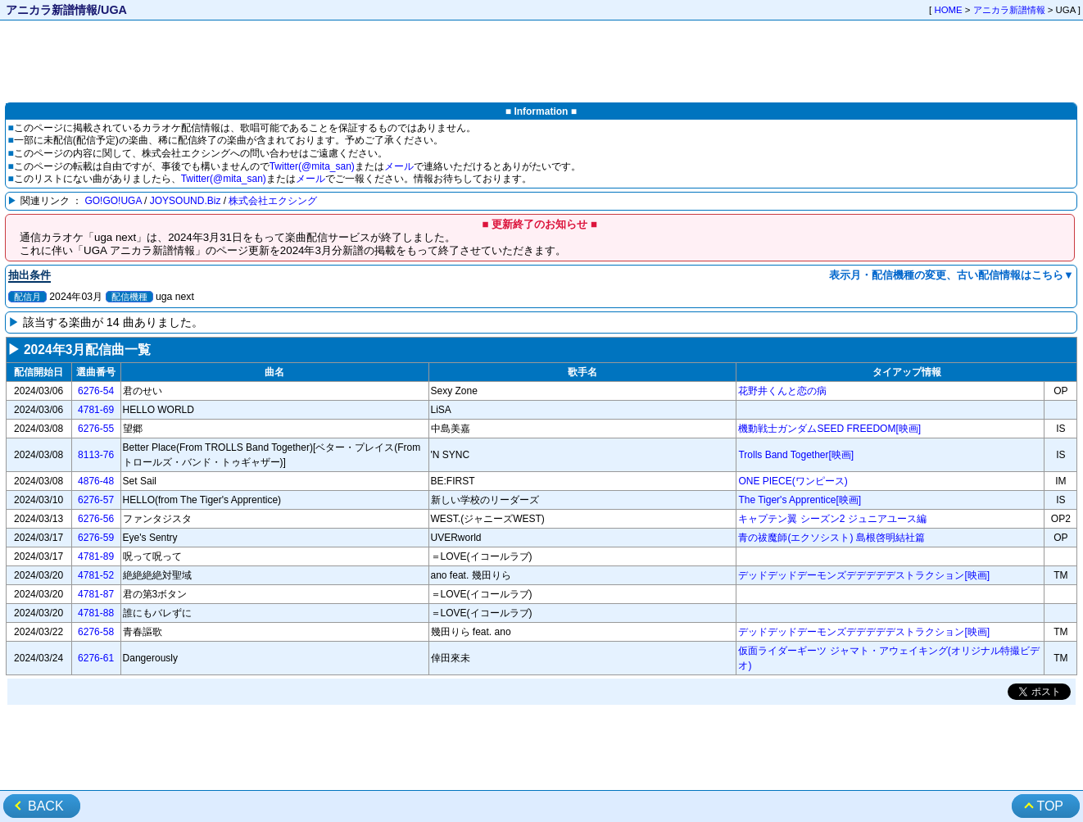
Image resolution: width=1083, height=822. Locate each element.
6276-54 (96, 391)
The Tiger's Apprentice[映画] (799, 500)
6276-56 (96, 519)
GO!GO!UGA (112, 201)
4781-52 (96, 575)
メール (399, 166)
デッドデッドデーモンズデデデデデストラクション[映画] (864, 575)
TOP (1049, 806)
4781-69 (96, 410)
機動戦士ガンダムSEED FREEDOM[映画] (829, 428)
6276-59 (96, 537)
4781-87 (96, 594)
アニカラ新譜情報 (1009, 10)
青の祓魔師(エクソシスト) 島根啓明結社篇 (831, 537)
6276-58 (96, 632)
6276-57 (96, 500)
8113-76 (96, 455)
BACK (46, 806)
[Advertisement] (541, 62)
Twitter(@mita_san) (312, 166)
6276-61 (96, 658)
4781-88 (96, 613)
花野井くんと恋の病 (782, 391)
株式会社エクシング (273, 201)
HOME (948, 10)
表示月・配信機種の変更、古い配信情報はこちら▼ (951, 275)
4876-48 (96, 481)
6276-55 (96, 428)
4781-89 (96, 556)
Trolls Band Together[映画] (796, 455)
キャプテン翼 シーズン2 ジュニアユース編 (832, 519)
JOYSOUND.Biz (185, 201)
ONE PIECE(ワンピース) (792, 481)
